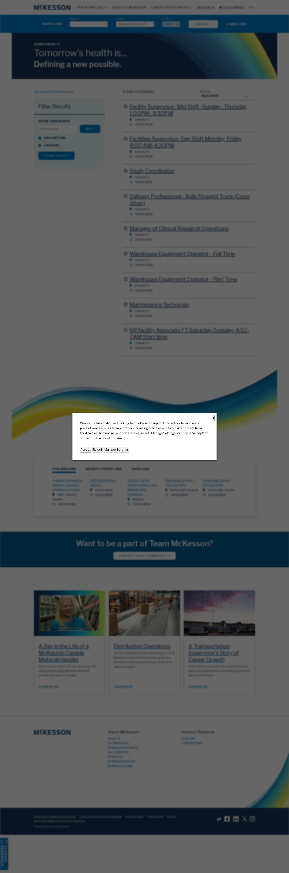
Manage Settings (116, 449)
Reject (97, 449)
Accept (85, 449)
